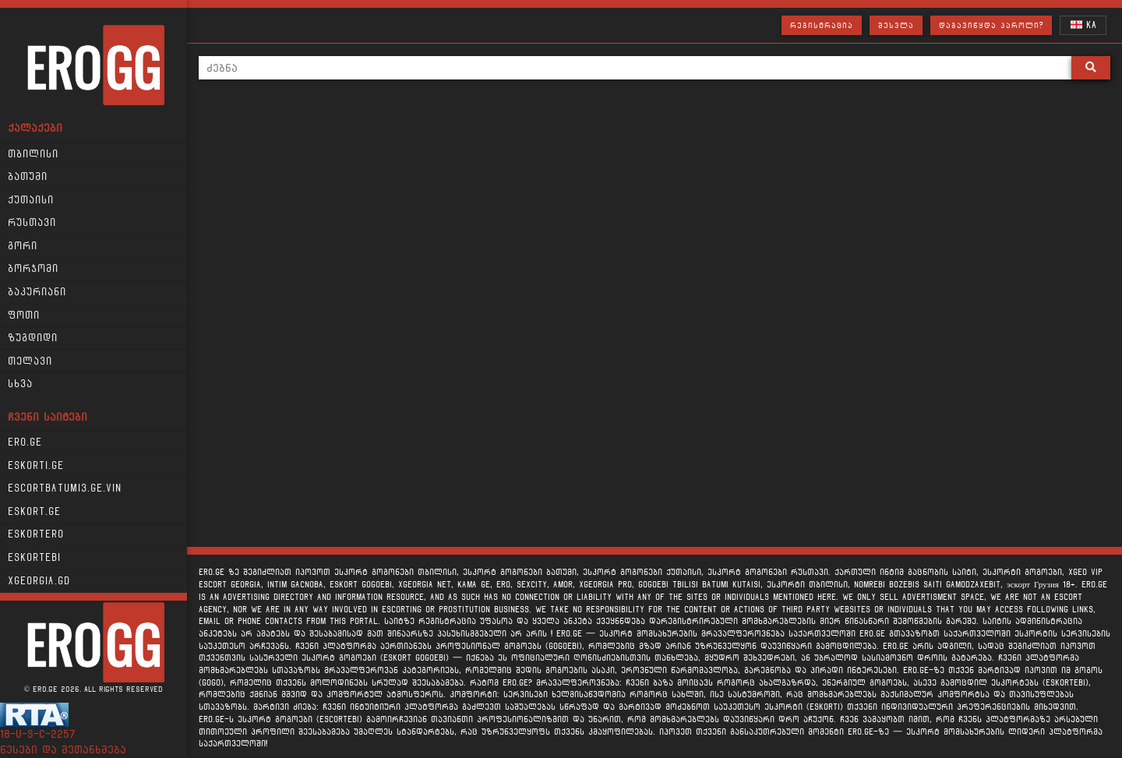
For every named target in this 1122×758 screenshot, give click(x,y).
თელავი (30, 361)
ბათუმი (28, 177)
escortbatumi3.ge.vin (65, 488)
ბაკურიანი (37, 292)
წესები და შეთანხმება (63, 750)
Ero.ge (25, 442)
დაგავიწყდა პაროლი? (991, 25)
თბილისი (33, 154)
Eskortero (36, 534)
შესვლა (896, 25)
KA (1083, 24)
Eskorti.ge (36, 466)
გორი (22, 246)
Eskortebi (34, 557)
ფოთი (24, 315)
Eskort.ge (34, 511)
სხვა (20, 384)
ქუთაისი (31, 200)
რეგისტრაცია (821, 25)
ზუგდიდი (33, 338)
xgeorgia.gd (39, 581)
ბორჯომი (33, 268)
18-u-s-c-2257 (38, 734)
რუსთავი (32, 222)
